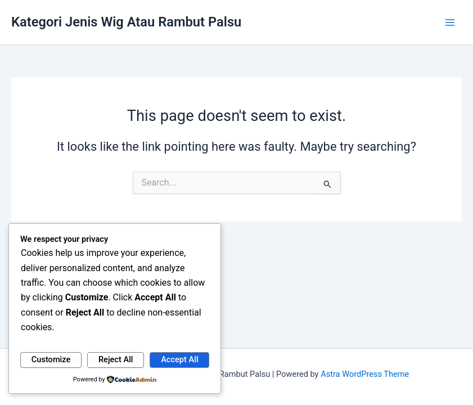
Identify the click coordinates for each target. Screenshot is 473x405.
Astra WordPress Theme (365, 374)
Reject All (115, 359)
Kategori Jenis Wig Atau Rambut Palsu (126, 22)
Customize (51, 359)
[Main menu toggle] (450, 22)
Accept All (179, 359)
